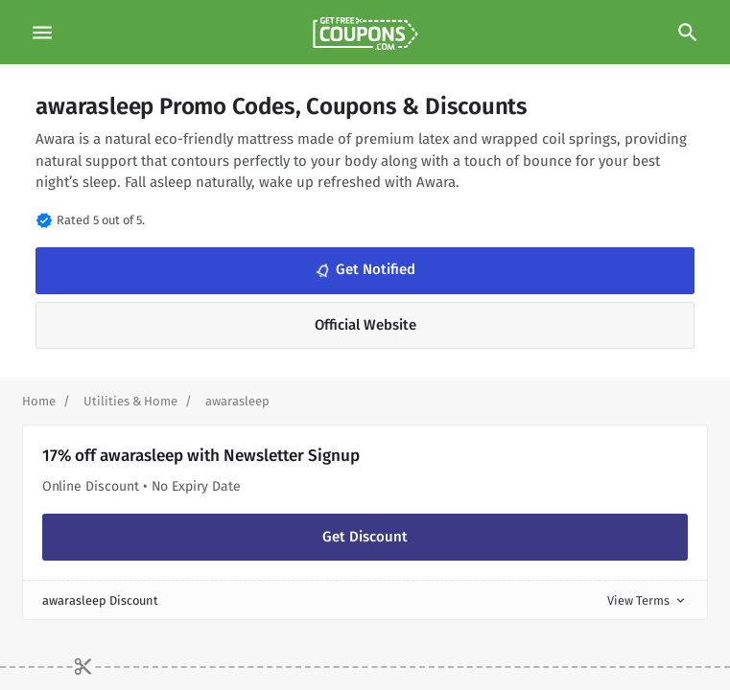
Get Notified (363, 270)
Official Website (365, 325)
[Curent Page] (237, 401)
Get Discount (365, 536)
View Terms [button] (647, 600)
